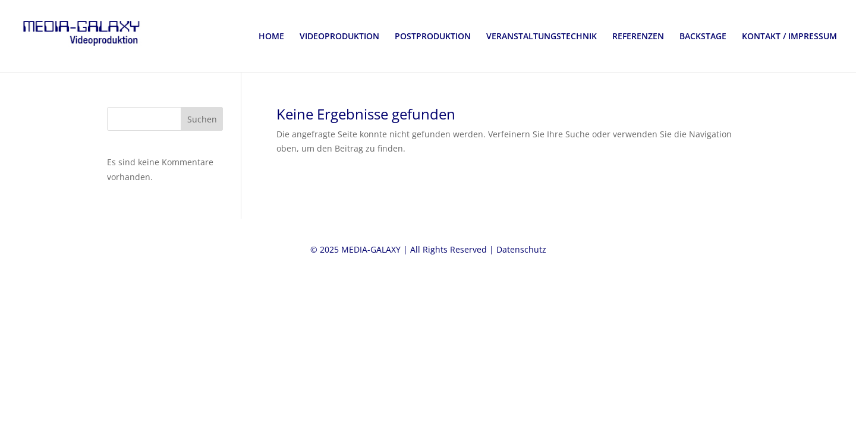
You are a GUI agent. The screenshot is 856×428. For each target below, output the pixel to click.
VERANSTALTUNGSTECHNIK (541, 37)
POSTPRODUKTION (433, 37)
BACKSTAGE (702, 37)
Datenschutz (521, 249)
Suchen (202, 119)
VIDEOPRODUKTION (339, 37)
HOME (271, 37)
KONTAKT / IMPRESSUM (789, 37)
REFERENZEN (638, 37)
